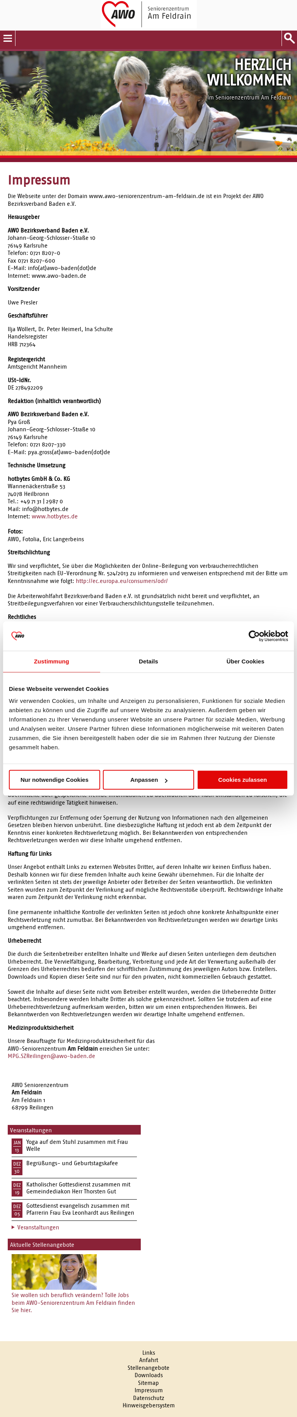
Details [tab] (148, 661)
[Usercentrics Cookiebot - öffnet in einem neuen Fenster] (254, 636)
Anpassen (148, 779)
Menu (7, 38)
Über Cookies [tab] (246, 661)
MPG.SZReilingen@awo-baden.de (51, 1056)
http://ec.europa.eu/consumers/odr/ (122, 581)
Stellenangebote (148, 1367)
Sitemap (148, 1382)
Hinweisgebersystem (149, 1405)
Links (148, 1352)
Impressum (149, 1390)
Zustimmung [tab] (51, 661)
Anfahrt (148, 1360)
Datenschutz (148, 1398)
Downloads (149, 1375)
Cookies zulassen (242, 779)
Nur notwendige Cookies (54, 779)
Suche (289, 38)
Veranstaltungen (38, 1227)
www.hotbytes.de (55, 516)
